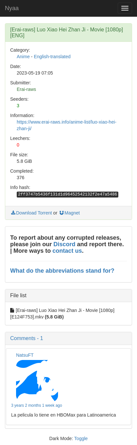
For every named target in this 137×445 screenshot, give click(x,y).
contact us (67, 251)
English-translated (52, 56)
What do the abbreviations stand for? (62, 270)
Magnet (69, 212)
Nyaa (12, 8)
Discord (64, 244)
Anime (23, 56)
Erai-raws (26, 89)
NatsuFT (25, 355)
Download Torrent (31, 212)
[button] (68, 338)
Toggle (81, 438)
